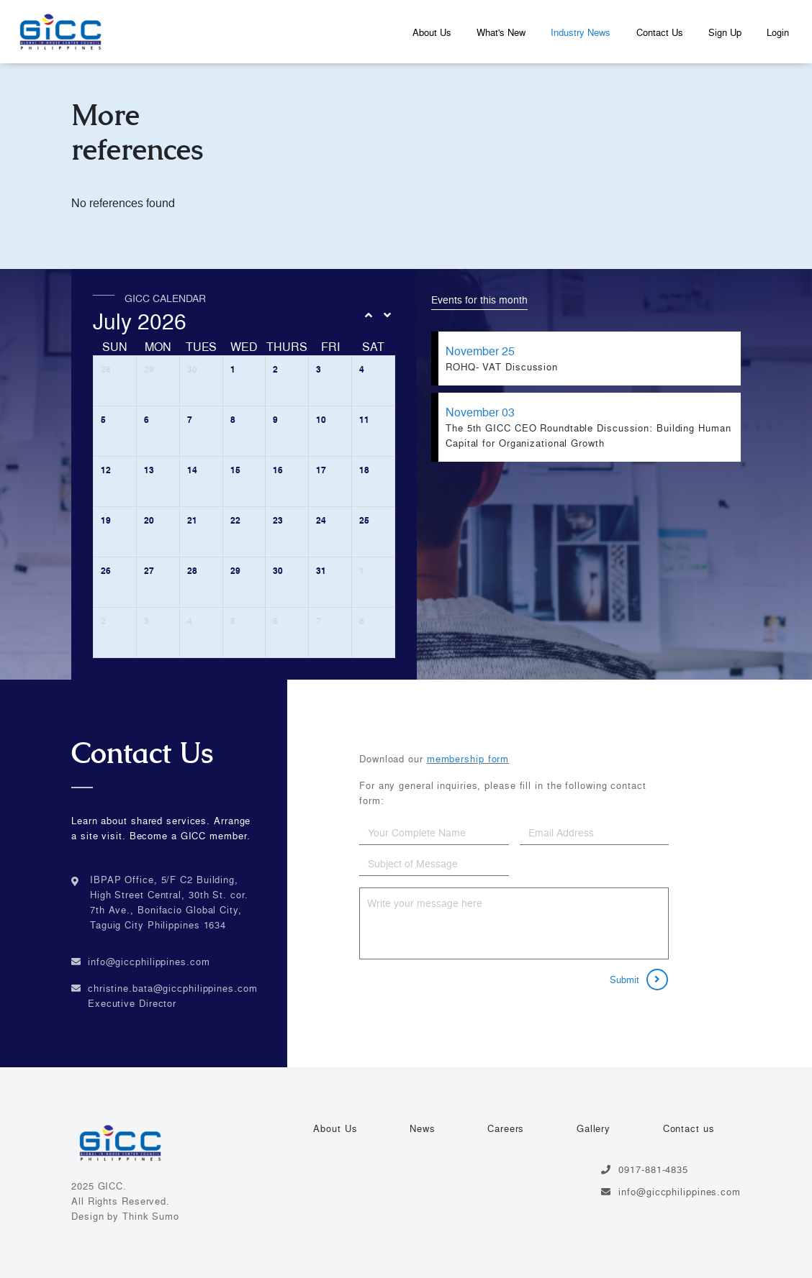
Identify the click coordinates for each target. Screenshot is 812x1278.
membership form (468, 758)
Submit (639, 979)
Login (778, 32)
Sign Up (724, 32)
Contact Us (659, 32)
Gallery (593, 1128)
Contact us (689, 1128)
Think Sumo (150, 1216)
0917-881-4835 (644, 1169)
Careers (505, 1128)
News (423, 1128)
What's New (501, 32)
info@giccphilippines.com (149, 961)
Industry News (580, 32)
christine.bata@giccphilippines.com (173, 988)
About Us (431, 32)
